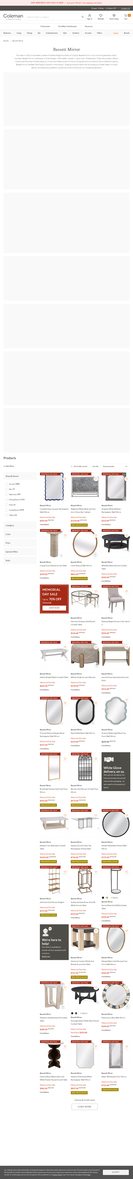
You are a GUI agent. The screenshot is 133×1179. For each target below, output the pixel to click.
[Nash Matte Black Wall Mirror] (85, 676)
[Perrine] (67, 242)
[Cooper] (114, 197)
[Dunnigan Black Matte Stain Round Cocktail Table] (85, 963)
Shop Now (54, 554)
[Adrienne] (43, 100)
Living (19, 33)
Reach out (46, 903)
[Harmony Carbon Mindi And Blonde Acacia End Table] (85, 903)
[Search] (55, 17)
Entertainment (52, 33)
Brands (126, 33)
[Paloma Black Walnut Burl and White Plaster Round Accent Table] (54, 1019)
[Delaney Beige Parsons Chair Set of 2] (116, 564)
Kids (65, 33)
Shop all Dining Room (66, 180)
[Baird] (114, 100)
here (88, 1175)
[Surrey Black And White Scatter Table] (116, 848)
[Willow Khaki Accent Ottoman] (85, 620)
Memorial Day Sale (47, 463)
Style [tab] (8, 506)
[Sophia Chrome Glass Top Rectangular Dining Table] (85, 788)
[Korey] (18, 381)
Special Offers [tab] (12, 498)
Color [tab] (8, 480)
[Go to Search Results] (83, 17)
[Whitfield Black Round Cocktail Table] (116, 508)
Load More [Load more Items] (84, 1053)
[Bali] (114, 149)
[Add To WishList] (65, 425)
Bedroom (7, 33)
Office (99, 33)
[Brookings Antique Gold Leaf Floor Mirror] (54, 731)
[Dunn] (90, 336)
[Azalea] (90, 100)
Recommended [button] (108, 413)
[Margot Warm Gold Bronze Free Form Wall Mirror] (116, 903)
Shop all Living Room (66, 131)
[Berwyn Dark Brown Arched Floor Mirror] (85, 731)
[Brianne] (90, 197)
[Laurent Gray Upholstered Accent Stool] (116, 620)
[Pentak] (43, 381)
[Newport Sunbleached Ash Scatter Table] (54, 960)
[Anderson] (67, 100)
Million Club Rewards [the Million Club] (67, 26)
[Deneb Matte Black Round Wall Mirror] (116, 788)
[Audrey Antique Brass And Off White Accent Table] (85, 845)
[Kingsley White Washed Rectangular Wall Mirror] (116, 451)
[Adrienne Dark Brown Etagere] (54, 845)
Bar (39, 33)
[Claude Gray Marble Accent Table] (54, 508)
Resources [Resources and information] (89, 26)
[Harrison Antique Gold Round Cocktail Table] (85, 564)
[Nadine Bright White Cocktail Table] (54, 620)
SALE (115, 33)
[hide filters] (10, 413)
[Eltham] (114, 336)
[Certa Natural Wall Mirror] (85, 508)
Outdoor (75, 33)
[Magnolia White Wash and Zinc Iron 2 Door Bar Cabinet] (85, 451)
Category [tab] (10, 471)
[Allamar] (18, 242)
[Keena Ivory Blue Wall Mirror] (116, 960)
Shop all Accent (66, 82)
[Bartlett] (43, 197)
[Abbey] (18, 100)
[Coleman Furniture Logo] (13, 19)
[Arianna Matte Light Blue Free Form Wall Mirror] (116, 676)
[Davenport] (67, 336)
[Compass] (43, 242)
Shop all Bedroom (66, 319)
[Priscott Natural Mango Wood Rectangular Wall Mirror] (54, 676)
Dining (29, 33)
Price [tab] (8, 489)
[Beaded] (43, 336)
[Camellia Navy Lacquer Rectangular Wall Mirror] (54, 451)
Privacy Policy (57, 1175)
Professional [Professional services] (45, 26)
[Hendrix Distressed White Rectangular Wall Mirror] (85, 1019)
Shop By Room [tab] (12, 422)
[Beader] (67, 197)
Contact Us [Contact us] (125, 8)
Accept (115, 1172)
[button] (89, 17)
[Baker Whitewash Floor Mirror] (116, 1019)
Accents (88, 33)
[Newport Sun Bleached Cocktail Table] (54, 788)
